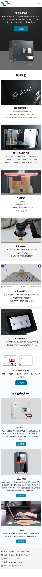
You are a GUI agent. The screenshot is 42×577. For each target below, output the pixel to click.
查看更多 (21, 444)
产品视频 (21, 29)
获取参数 (21, 383)
